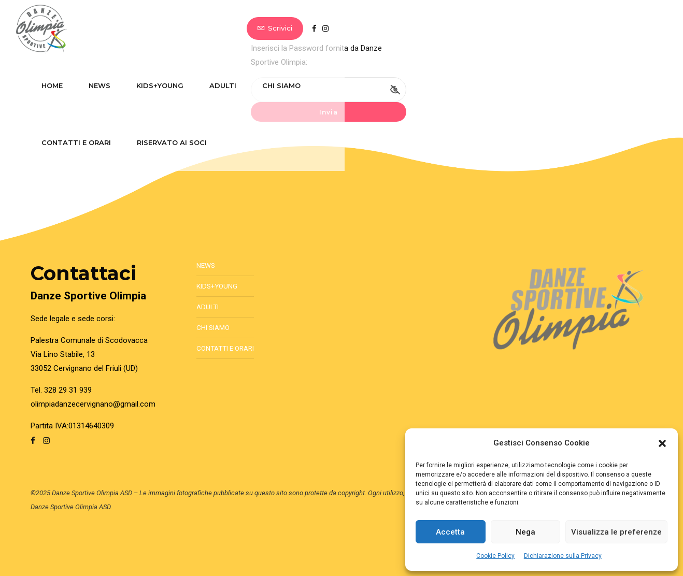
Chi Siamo (330, 28)
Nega (525, 532)
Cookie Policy (495, 555)
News (149, 28)
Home (101, 28)
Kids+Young (209, 28)
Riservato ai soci (506, 28)
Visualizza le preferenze (616, 532)
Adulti (272, 28)
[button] (662, 443)
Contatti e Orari (410, 28)
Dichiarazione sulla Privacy (563, 555)
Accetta (450, 532)
